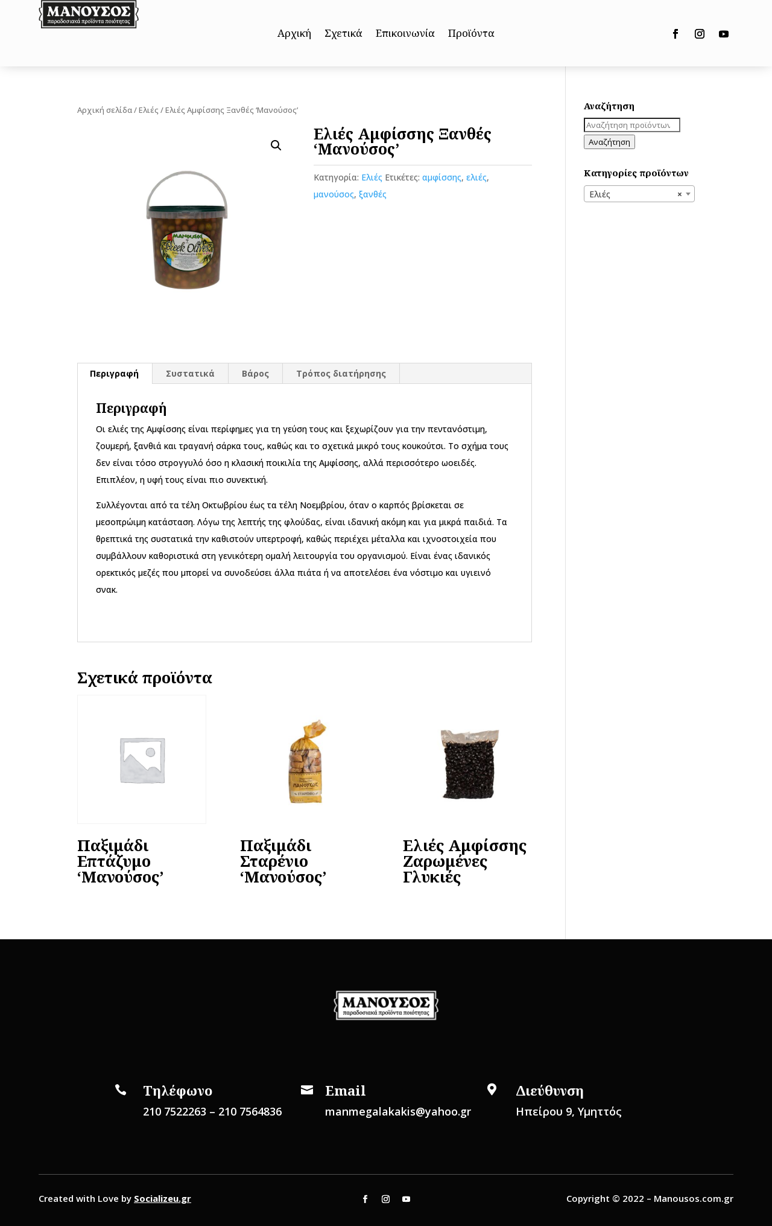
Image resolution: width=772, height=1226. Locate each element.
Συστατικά (190, 373)
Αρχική (294, 34)
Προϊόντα (471, 34)
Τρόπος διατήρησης (341, 373)
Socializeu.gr (162, 1198)
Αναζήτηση (609, 141)
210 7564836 (250, 1111)
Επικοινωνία (405, 34)
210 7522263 (174, 1111)
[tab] (115, 373)
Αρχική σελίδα (104, 109)
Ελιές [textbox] (635, 194)
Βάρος (255, 373)
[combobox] (639, 193)
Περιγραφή (114, 373)
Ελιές (149, 109)
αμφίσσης (441, 177)
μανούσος (334, 194)
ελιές (476, 177)
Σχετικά (343, 34)
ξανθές (373, 194)
